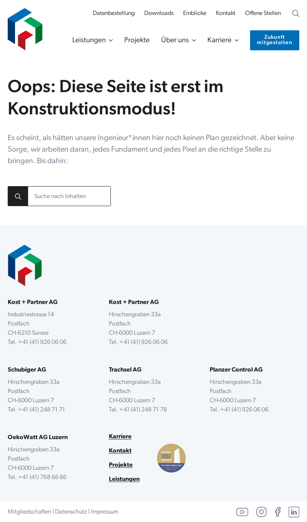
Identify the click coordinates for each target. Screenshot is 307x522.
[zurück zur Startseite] (25, 265)
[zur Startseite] (25, 25)
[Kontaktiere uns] (274, 40)
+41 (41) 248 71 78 (143, 410)
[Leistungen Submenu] (109, 40)
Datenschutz (71, 512)
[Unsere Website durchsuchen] (295, 13)
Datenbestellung (114, 13)
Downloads (159, 13)
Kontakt (225, 13)
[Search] (18, 196)
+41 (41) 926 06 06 (42, 342)
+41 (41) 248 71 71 (41, 410)
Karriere (219, 40)
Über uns (175, 40)
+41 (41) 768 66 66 (42, 477)
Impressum (104, 512)
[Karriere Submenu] (235, 40)
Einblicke (194, 13)
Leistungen (89, 40)
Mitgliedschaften (29, 512)
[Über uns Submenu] (192, 40)
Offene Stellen (263, 13)
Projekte (137, 40)
